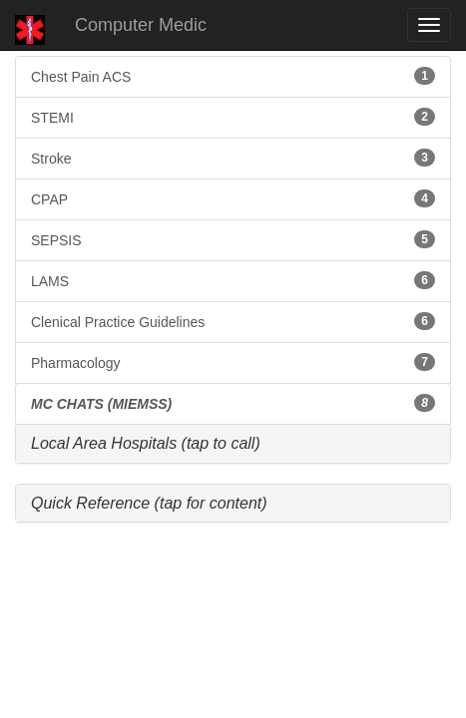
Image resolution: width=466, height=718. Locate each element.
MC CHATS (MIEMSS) (233, 403)
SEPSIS (233, 239)
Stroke (233, 158)
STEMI (233, 117)
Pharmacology (233, 362)
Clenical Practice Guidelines (233, 321)
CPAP (233, 198)
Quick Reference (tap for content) (149, 503)
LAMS (233, 280)
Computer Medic (141, 25)
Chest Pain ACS (233, 76)
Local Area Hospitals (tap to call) (145, 443)
